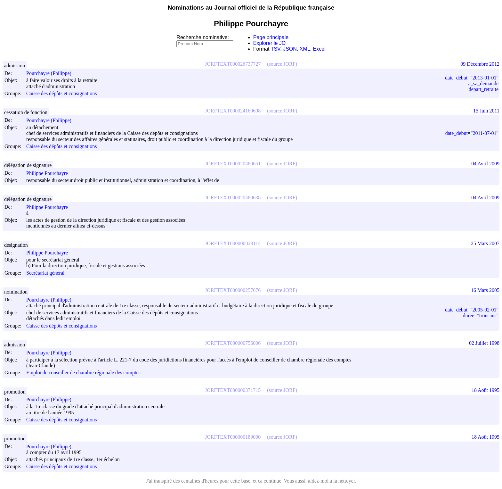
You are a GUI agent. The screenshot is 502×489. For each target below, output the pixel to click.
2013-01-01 (485, 77)
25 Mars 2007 (485, 243)
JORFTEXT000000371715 (233, 390)
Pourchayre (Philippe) (51, 73)
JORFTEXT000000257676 (233, 290)
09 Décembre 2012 (479, 64)
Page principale (270, 37)
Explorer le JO (269, 43)
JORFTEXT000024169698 (233, 110)
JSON (290, 49)
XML (305, 49)
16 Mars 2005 (485, 290)
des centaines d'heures (195, 481)
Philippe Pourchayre (50, 173)
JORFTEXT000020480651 (233, 163)
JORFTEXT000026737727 (233, 64)
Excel (319, 49)
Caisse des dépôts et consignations (61, 93)
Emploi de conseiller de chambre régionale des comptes (83, 373)
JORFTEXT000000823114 (233, 243)
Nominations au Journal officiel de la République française (251, 7)
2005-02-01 (485, 309)
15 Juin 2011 (486, 110)
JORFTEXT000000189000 (233, 437)
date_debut (456, 77)
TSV (275, 49)
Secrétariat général (45, 273)
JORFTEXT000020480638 (233, 197)
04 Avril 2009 (485, 163)
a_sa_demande (483, 83)
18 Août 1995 (485, 390)
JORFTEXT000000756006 (233, 343)
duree (468, 315)
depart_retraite (483, 89)
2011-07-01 (484, 133)
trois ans (488, 315)
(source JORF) (282, 64)
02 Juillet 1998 (484, 343)
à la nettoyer (342, 481)
